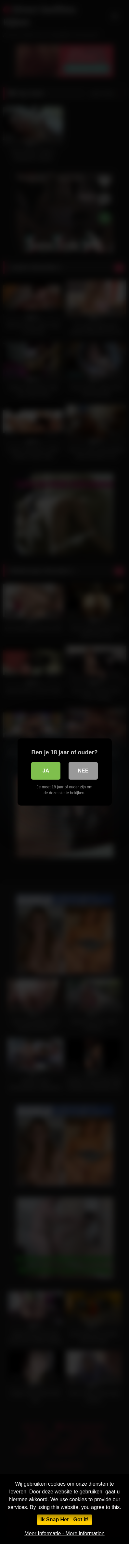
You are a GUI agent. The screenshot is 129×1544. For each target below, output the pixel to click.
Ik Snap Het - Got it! (64, 1519)
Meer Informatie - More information (64, 1533)
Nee (83, 770)
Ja (46, 770)
